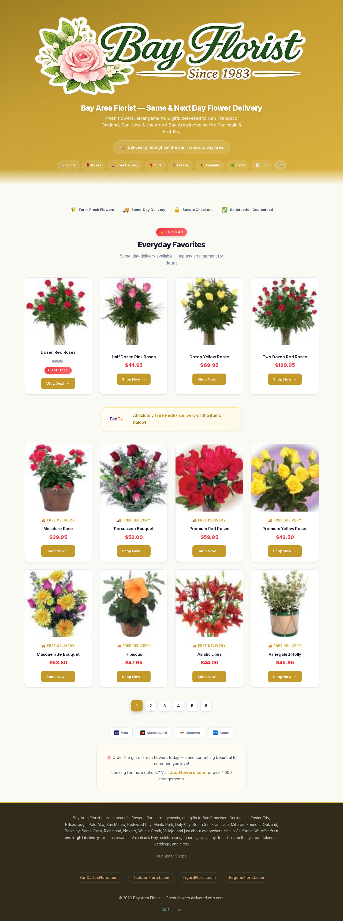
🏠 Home (68, 165)
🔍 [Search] (280, 165)
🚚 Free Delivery (125, 165)
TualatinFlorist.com (151, 877)
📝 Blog (261, 165)
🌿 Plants (237, 165)
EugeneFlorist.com (246, 877)
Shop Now (131, 379)
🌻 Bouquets (210, 165)
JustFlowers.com (187, 772)
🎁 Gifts (155, 165)
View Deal (55, 383)
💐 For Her (180, 165)
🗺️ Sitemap (171, 909)
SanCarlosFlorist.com (99, 877)
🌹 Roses (93, 165)
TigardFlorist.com (199, 877)
